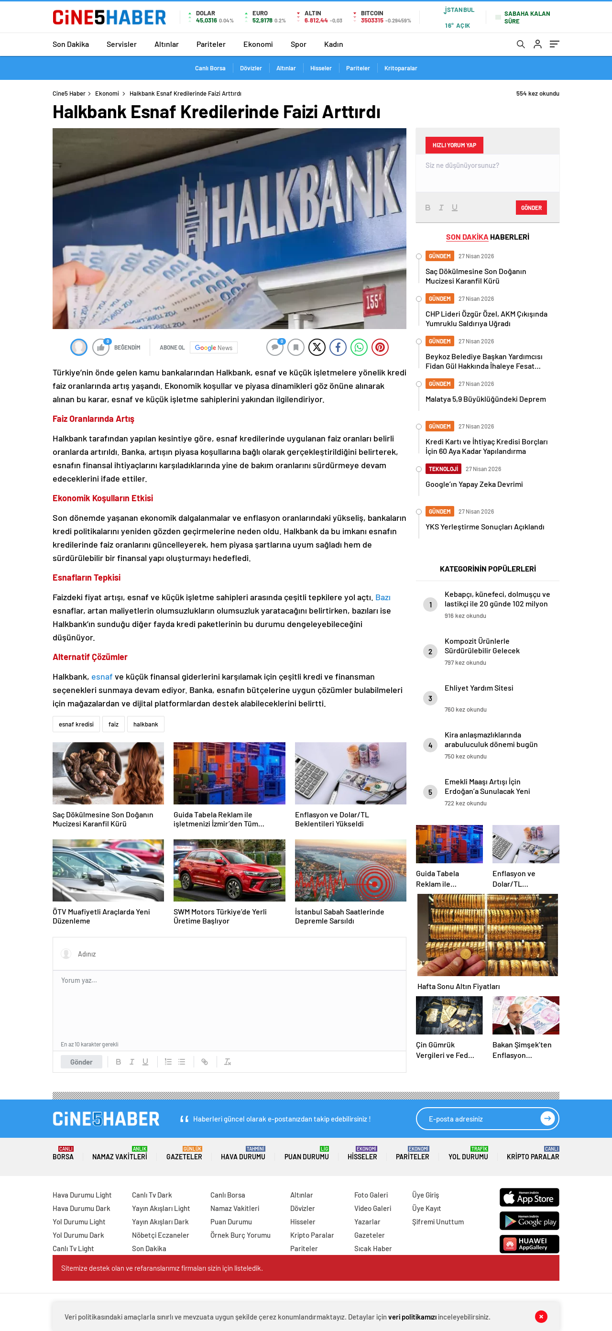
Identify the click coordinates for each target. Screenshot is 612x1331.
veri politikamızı (412, 1316)
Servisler (122, 43)
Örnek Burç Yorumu (240, 1235)
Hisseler (321, 68)
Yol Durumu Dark (78, 1235)
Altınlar (166, 43)
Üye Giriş (425, 1194)
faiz (114, 724)
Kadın (333, 43)
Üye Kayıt (426, 1208)
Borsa (63, 1153)
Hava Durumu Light (82, 1194)
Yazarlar (367, 1221)
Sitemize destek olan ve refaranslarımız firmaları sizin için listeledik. (162, 1268)
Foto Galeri (371, 1194)
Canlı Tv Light (73, 1248)
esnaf (103, 676)
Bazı (383, 597)
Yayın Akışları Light (161, 1208)
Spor (298, 43)
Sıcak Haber (373, 1248)
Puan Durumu (306, 1153)
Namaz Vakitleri (119, 1153)
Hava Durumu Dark (81, 1208)
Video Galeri (372, 1208)
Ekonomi (258, 43)
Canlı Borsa (210, 68)
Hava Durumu (243, 1153)
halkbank (145, 724)
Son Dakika (71, 43)
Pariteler (211, 43)
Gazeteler (184, 1153)
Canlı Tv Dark (152, 1194)
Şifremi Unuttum (438, 1221)
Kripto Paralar (533, 1153)
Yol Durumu (468, 1153)
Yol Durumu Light (79, 1221)
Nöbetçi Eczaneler (160, 1235)
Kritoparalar (400, 68)
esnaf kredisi (76, 724)
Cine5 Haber (69, 93)
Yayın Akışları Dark (160, 1221)
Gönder (81, 1061)
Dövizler (251, 68)
